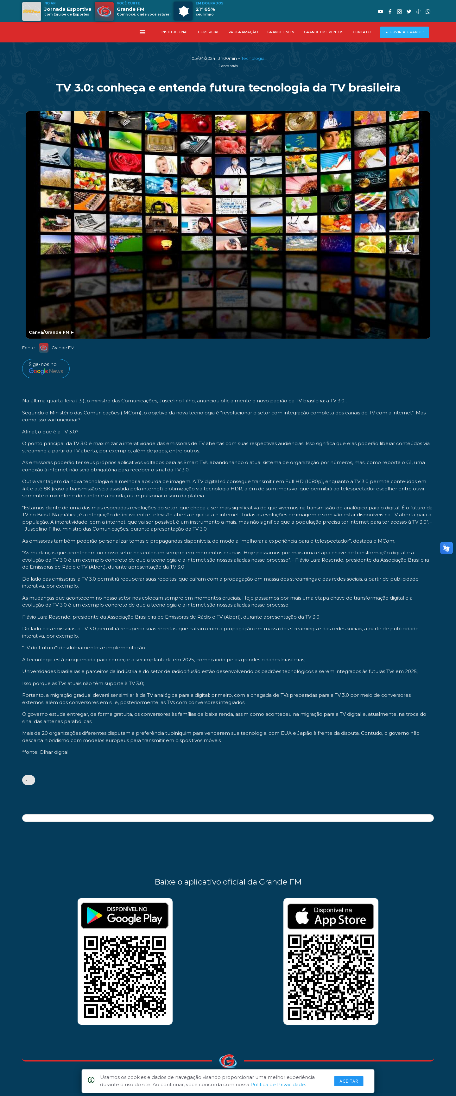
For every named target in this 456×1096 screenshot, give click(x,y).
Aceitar (348, 1081)
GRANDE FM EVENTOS (323, 32)
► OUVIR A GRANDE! (404, 32)
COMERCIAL (208, 32)
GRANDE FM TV (280, 32)
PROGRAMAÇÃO (243, 32)
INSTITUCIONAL (175, 32)
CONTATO (361, 32)
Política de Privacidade (277, 1084)
